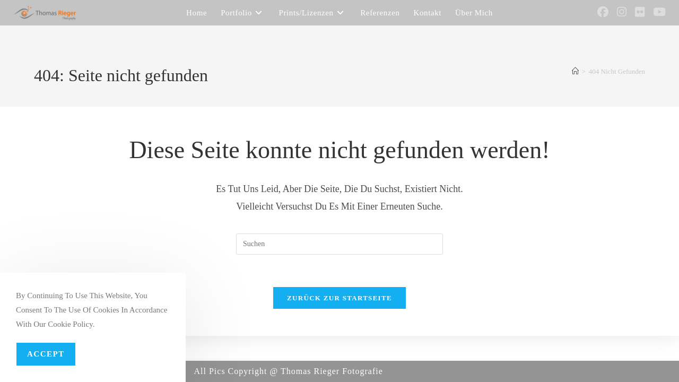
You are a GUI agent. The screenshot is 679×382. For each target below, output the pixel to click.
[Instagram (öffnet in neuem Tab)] (622, 12)
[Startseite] (575, 71)
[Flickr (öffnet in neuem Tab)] (640, 12)
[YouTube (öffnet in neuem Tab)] (659, 12)
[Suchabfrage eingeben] (339, 244)
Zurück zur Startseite (339, 298)
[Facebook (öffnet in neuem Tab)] (603, 12)
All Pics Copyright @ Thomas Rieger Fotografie (288, 371)
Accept (46, 354)
